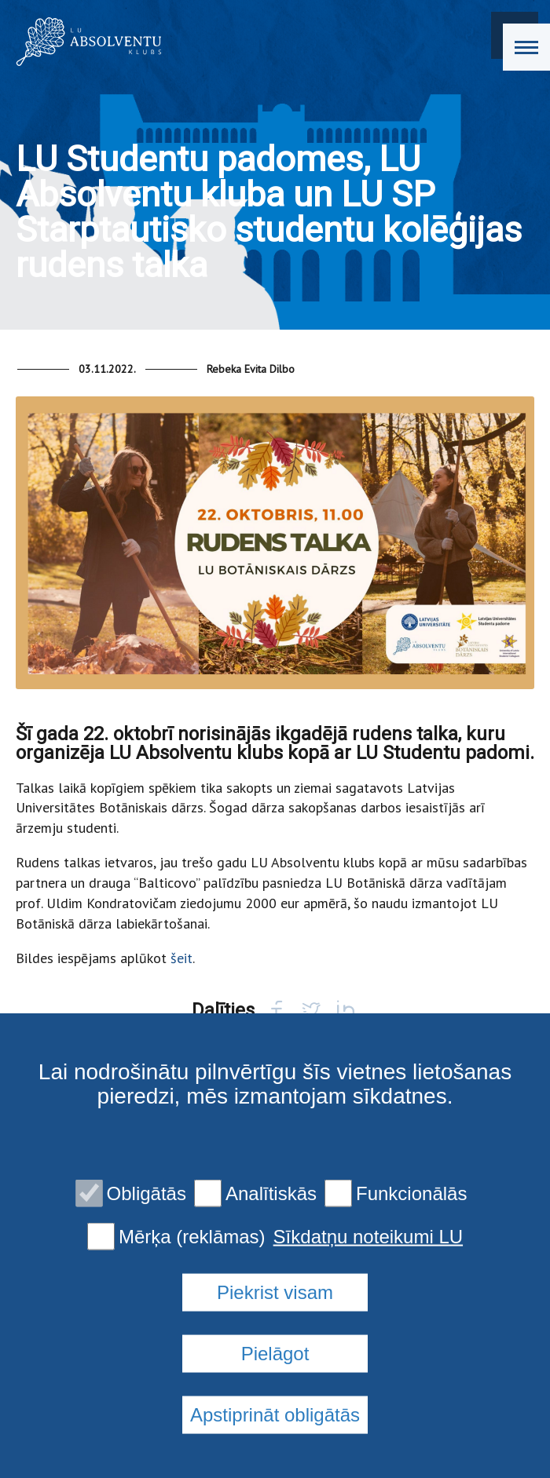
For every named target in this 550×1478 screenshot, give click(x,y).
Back (61, 1072)
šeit (181, 958)
